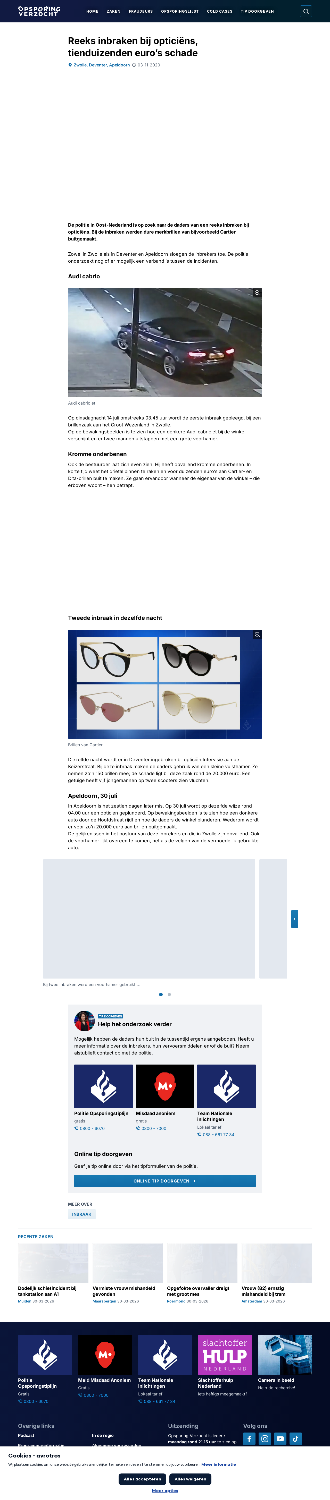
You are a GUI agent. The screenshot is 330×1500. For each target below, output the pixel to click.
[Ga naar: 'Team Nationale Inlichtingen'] (165, 1369)
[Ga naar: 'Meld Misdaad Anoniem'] (105, 1366)
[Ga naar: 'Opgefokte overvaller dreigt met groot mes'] (202, 1274)
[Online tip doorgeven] (165, 1181)
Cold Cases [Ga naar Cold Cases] (220, 11)
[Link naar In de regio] (127, 1435)
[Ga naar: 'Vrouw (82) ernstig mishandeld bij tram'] (277, 1274)
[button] (294, 919)
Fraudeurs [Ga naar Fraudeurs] (141, 11)
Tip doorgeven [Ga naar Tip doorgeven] (257, 11)
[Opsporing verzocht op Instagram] (265, 1439)
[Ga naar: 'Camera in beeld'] (285, 1363)
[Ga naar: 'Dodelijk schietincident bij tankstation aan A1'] (53, 1274)
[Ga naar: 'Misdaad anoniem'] (165, 1098)
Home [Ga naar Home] (92, 11)
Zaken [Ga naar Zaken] (114, 11)
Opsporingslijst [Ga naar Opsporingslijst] (180, 11)
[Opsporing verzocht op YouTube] (280, 1439)
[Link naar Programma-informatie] (53, 1445)
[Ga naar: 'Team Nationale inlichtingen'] (226, 1101)
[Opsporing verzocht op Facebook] (249, 1439)
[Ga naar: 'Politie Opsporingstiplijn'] (103, 1098)
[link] (82, 1214)
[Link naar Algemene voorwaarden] (127, 1445)
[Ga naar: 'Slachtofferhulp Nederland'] (225, 1366)
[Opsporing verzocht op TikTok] (296, 1439)
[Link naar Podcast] (53, 1435)
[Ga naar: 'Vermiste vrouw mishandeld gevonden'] (128, 1274)
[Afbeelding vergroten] (257, 292)
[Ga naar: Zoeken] (306, 11)
